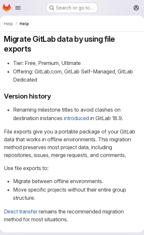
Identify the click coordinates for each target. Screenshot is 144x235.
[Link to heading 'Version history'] (55, 96)
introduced (76, 118)
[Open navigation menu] (18, 8)
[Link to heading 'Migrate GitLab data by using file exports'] (35, 49)
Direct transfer (20, 211)
